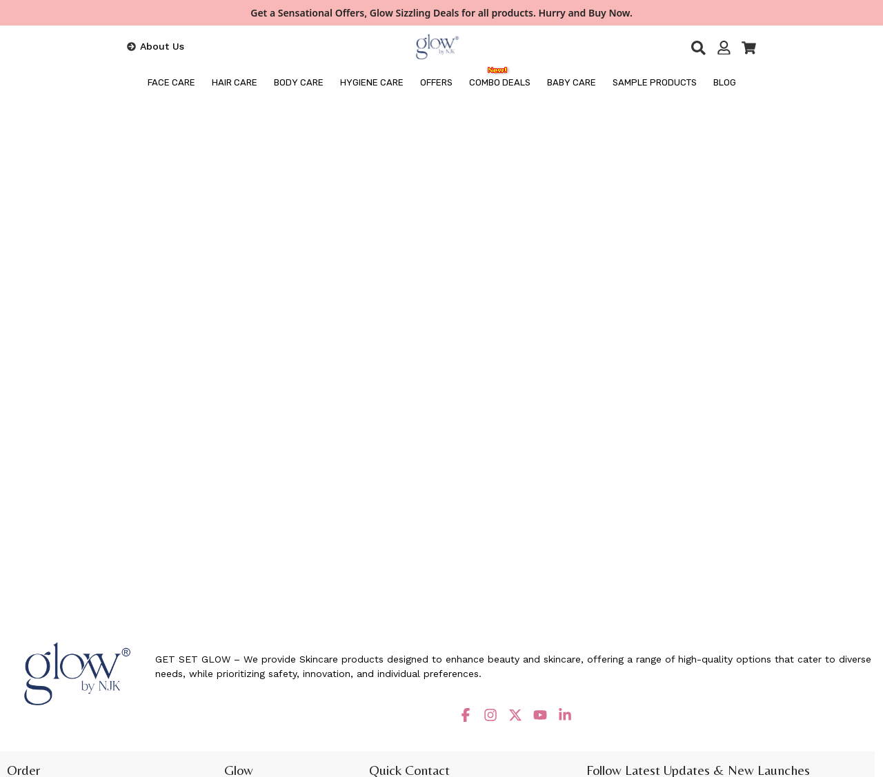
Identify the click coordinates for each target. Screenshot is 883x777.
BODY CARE (299, 82)
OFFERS (436, 82)
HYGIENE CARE (372, 82)
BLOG (724, 82)
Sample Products (655, 82)
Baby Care (571, 82)
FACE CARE (171, 82)
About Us (162, 46)
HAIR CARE (234, 82)
